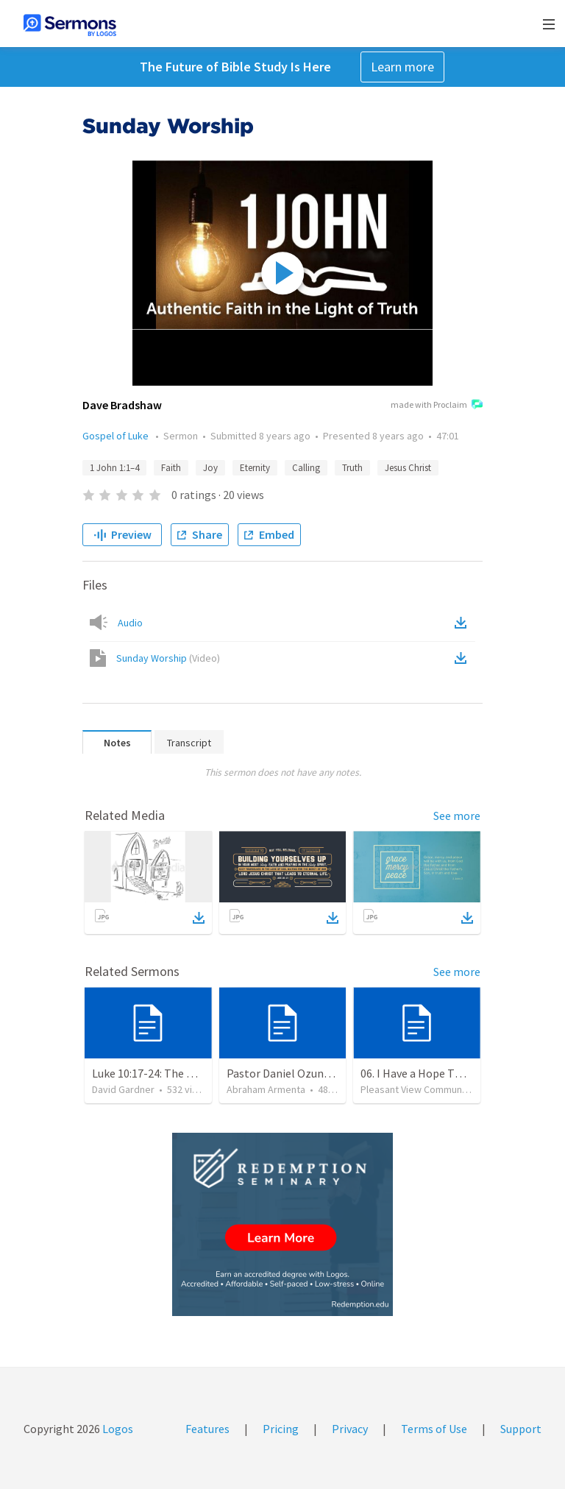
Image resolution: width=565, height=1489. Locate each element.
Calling (306, 467)
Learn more (402, 66)
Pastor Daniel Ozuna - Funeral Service (320, 1073)
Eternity (255, 467)
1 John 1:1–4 (114, 467)
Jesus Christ (408, 467)
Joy (210, 467)
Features (207, 1428)
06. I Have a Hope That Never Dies (443, 1073)
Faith (171, 467)
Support (520, 1428)
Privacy (350, 1428)
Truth (352, 467)
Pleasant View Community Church (432, 1089)
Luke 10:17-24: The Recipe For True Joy (188, 1073)
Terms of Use (434, 1428)
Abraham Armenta (266, 1089)
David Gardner (123, 1089)
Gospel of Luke (116, 435)
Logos (116, 1428)
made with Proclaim (437, 405)
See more (456, 815)
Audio (130, 622)
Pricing (281, 1428)
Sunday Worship (168, 658)
